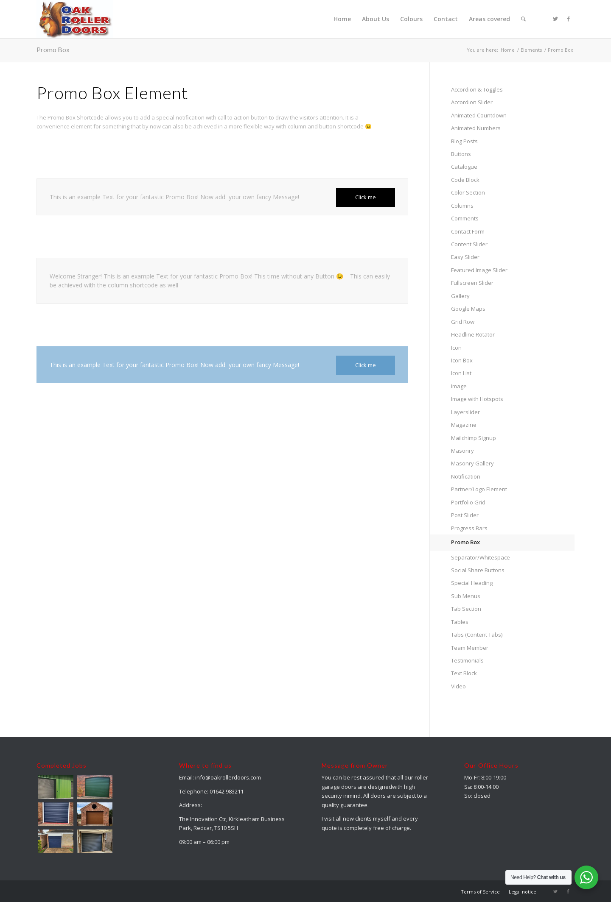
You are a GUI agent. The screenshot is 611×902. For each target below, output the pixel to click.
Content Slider (469, 244)
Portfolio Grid (468, 502)
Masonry (462, 450)
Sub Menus (465, 596)
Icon (456, 347)
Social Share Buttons (477, 570)
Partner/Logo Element (479, 489)
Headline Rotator (473, 334)
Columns (462, 205)
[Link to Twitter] (555, 18)
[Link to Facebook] (568, 18)
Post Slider (465, 515)
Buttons (461, 154)
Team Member (469, 647)
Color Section (468, 192)
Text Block (464, 673)
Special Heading (472, 583)
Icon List (461, 373)
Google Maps (468, 308)
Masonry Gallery (472, 463)
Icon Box (462, 360)
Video (458, 686)
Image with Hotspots (477, 399)
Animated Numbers (476, 128)
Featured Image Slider (479, 270)
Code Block (465, 180)
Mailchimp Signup (473, 438)
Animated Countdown (479, 115)
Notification (465, 476)
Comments (465, 218)
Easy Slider (465, 257)
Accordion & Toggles (477, 89)
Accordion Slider (472, 102)
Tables (459, 622)
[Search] (523, 19)
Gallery (460, 296)
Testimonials (467, 660)
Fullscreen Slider (472, 283)
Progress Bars (469, 528)
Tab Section (466, 608)
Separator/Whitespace (480, 557)
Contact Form (468, 231)
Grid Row (462, 322)
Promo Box (53, 49)
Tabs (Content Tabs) (476, 634)
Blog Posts (464, 141)
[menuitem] (342, 19)
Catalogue (464, 166)
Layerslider (465, 412)
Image (459, 386)
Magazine (463, 425)
